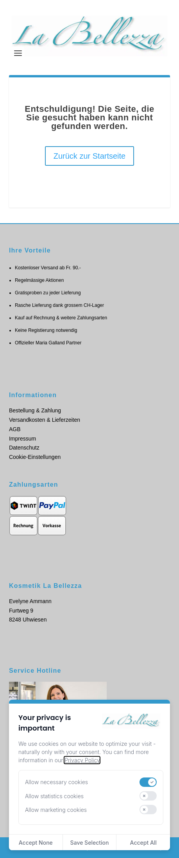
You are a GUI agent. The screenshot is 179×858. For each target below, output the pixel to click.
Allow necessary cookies (56, 782)
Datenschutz (24, 447)
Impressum (22, 438)
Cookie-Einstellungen (35, 457)
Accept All (143, 842)
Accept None (36, 842)
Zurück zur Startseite (90, 156)
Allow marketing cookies (56, 809)
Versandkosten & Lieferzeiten (44, 420)
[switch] (148, 782)
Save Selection (89, 842)
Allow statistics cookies (54, 796)
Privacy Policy (82, 760)
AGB (15, 429)
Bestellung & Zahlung (35, 410)
